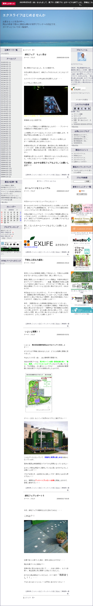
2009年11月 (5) (6, 152)
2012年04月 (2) (6, 95)
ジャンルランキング (7, 234)
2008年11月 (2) (6, 177)
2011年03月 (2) (6, 119)
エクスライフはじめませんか (24, 15)
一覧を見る (4, 202)
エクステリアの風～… (81, 137)
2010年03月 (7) (6, 144)
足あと (58, 175)
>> (17, 210)
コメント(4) (37, 175)
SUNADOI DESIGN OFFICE (83, 124)
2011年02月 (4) (6, 121)
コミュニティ (85, 8)
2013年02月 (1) (6, 79)
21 (20, 218)
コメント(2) (37, 252)
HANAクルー (78, 155)
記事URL (29, 175)
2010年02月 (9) (6, 146)
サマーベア (77, 116)
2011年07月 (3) (6, 111)
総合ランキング (6, 230)
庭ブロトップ (77, 8)
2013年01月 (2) (6, 81)
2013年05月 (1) (6, 74)
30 (5, 222)
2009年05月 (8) (6, 164)
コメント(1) (37, 591)
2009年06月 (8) (6, 162)
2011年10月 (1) (6, 105)
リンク (2, 263)
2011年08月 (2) (6, 109)
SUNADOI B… (78, 143)
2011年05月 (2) (6, 115)
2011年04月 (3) (6, 117)
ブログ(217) (5, 53)
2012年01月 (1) (6, 99)
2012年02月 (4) (6, 97)
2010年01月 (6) (6, 148)
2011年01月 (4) (6, 123)
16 (5, 218)
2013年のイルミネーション (10, 195)
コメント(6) (37, 488)
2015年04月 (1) (6, 64)
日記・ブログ (6, 238)
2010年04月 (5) (6, 142)
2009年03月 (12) (6, 168)
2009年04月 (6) (6, 166)
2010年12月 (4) (6, 126)
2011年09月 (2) (6, 107)
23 (5, 220)
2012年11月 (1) (6, 85)
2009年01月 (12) (6, 172)
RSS (81, 191)
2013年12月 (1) (6, 66)
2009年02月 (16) (6, 170)
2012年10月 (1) (6, 87)
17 (8, 218)
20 (17, 218)
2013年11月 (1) (6, 68)
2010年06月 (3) (6, 138)
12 (14, 216)
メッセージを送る (82, 99)
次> (33, 50)
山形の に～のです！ (80, 162)
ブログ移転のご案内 (7, 185)
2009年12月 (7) (6, 150)
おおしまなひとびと (80, 118)
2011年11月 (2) (6, 103)
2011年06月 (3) (6, 113)
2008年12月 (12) (6, 174)
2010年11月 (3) (6, 127)
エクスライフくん (79, 153)
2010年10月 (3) (6, 130)
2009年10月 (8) (6, 154)
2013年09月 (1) (6, 70)
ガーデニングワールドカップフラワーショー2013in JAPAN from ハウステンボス (11, 191)
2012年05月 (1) (6, 93)
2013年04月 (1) (6, 76)
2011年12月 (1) (6, 101)
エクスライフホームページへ (80, 93)
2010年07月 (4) (6, 136)
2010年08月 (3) (6, 134)
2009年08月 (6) (6, 158)
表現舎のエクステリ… (81, 135)
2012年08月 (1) (6, 89)
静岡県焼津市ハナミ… (81, 139)
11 (11, 216)
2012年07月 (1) (6, 91)
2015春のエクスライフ (8, 187)
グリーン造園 (78, 114)
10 (8, 216)
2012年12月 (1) (6, 83)
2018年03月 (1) (6, 62)
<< (5, 210)
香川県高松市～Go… (80, 141)
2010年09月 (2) (6, 132)
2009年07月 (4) (6, 160)
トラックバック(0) (48, 175)
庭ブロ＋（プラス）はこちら (46, 181)
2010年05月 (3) (6, 140)
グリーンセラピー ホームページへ (11, 252)
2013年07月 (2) (6, 72)
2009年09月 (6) (6, 156)
